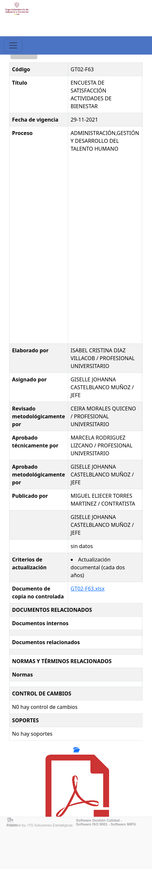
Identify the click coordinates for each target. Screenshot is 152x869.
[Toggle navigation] (13, 45)
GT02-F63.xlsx (88, 588)
